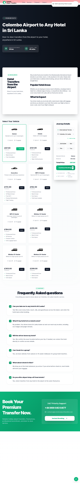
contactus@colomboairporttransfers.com (59, 412)
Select (47, 148)
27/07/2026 (62, 143)
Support (45, 2)
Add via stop (71, 138)
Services (30, 2)
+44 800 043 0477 (55, 407)
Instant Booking (59, 418)
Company (37, 2)
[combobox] (66, 130)
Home (23, 2)
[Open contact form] (76, 479)
